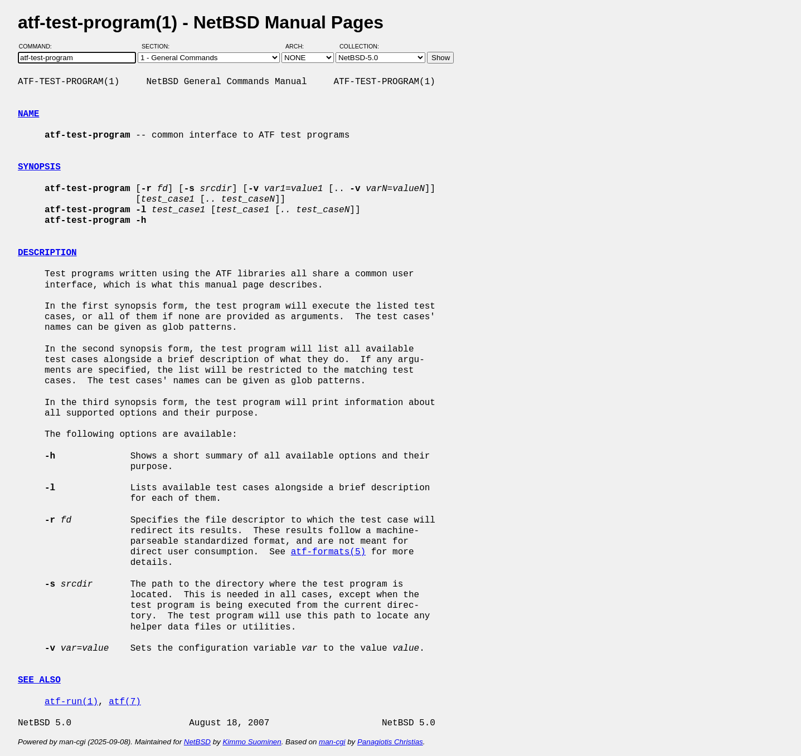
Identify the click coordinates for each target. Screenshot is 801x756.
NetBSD (197, 742)
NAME (28, 114)
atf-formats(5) (328, 552)
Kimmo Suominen (251, 742)
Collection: (359, 46)
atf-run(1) (71, 702)
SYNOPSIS (39, 167)
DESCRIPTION (47, 253)
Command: (39, 46)
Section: (158, 46)
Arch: (299, 46)
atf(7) (125, 702)
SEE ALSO (39, 680)
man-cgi (332, 742)
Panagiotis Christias (390, 742)
